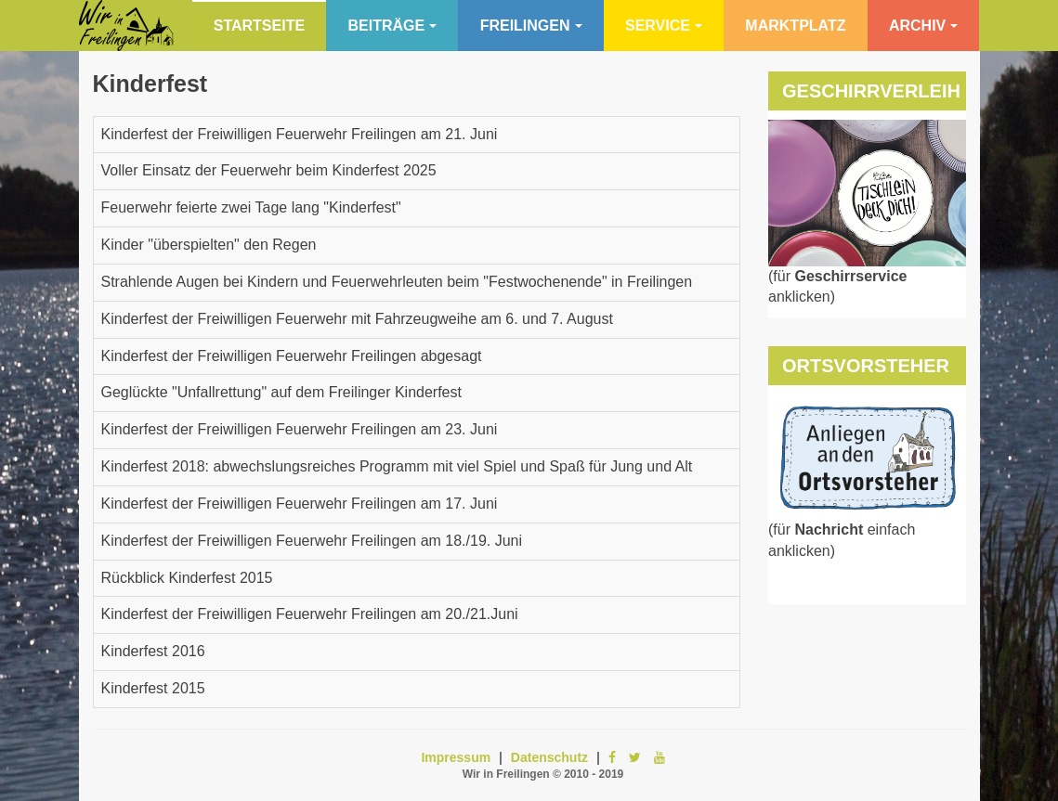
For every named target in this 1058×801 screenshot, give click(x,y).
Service (663, 25)
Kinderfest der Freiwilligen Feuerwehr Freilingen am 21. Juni (299, 134)
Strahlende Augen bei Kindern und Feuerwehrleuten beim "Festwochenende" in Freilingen (397, 282)
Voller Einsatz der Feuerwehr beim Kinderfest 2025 (269, 170)
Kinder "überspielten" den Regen (209, 244)
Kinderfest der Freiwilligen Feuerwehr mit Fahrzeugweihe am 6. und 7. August (357, 319)
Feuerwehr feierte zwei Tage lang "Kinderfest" (251, 207)
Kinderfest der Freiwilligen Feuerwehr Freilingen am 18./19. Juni (312, 541)
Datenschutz (549, 757)
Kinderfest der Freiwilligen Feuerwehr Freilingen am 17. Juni (299, 503)
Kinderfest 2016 (153, 651)
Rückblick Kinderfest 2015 (187, 578)
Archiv (923, 25)
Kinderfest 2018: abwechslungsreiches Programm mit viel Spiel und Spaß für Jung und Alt (397, 466)
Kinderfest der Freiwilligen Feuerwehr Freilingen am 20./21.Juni (309, 614)
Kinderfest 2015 (153, 688)
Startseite (259, 25)
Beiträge (393, 25)
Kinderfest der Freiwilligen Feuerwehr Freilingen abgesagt (291, 356)
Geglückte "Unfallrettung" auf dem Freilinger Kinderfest (281, 392)
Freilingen (531, 25)
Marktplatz (795, 25)
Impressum (455, 757)
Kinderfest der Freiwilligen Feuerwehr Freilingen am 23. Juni (299, 429)
